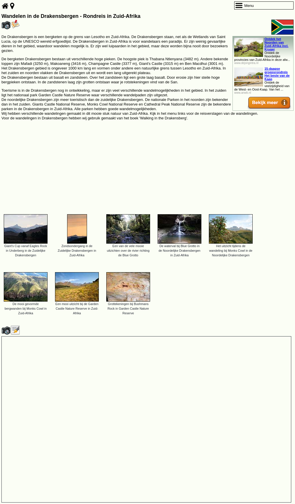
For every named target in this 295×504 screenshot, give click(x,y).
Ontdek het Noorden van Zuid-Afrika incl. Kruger (276, 44)
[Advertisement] (147, 164)
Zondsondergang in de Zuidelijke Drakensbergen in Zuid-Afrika (77, 250)
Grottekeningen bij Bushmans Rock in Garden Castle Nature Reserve (128, 308)
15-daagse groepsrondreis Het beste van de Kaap (277, 74)
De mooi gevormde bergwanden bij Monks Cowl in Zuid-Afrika (26, 308)
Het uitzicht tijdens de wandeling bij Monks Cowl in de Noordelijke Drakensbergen (230, 250)
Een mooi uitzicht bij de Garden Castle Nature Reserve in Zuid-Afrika (76, 308)
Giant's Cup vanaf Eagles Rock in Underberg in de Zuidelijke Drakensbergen (25, 250)
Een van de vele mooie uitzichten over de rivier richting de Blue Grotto (128, 250)
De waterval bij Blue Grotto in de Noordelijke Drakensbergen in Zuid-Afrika (179, 250)
